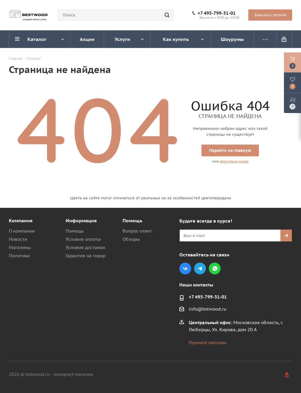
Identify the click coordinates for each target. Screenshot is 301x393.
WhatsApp (215, 268)
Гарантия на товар (85, 255)
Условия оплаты (83, 239)
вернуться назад (234, 161)
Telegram (200, 268)
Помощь (75, 231)
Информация (81, 220)
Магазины (20, 247)
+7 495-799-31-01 (217, 13)
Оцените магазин (207, 342)
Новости (18, 239)
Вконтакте (185, 268)
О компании (22, 231)
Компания (20, 220)
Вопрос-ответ (137, 231)
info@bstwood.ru (207, 309)
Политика (19, 255)
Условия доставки (85, 247)
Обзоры (131, 239)
